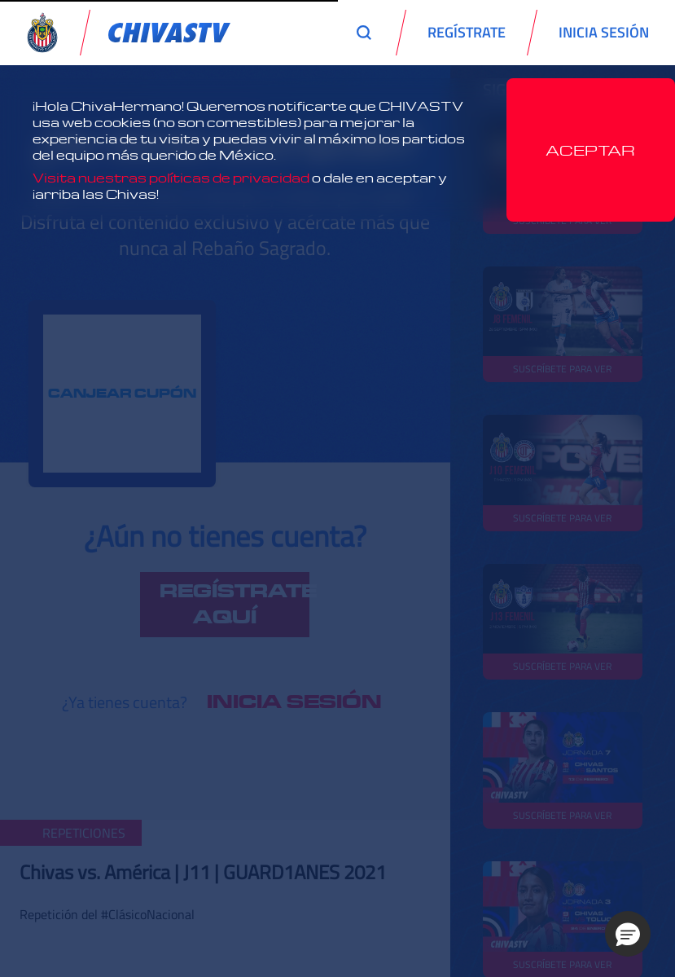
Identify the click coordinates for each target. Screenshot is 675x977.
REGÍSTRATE (466, 32)
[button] (628, 934)
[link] (169, 32)
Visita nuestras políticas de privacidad (171, 177)
